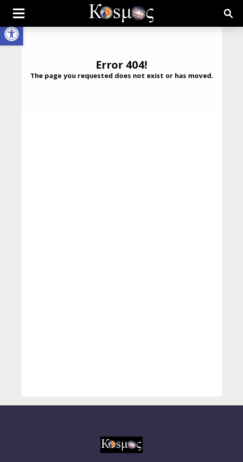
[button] (11, 33)
